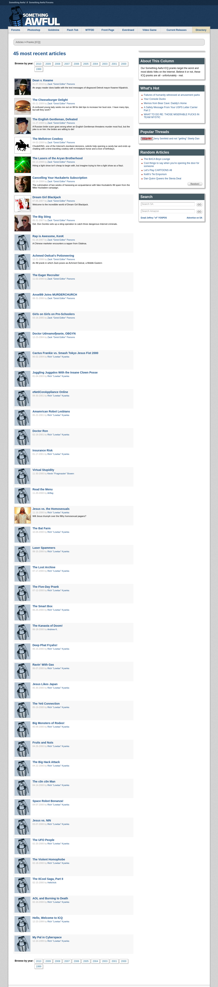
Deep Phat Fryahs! (45, 645)
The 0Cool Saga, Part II (48, 878)
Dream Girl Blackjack (47, 197)
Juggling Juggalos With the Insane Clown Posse (65, 372)
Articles (20, 42)
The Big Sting (42, 216)
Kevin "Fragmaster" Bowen (61, 473)
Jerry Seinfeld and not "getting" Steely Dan (177, 138)
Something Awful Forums (41, 2)
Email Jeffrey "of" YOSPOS (154, 218)
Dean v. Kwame (43, 80)
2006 (76, 63)
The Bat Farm (42, 528)
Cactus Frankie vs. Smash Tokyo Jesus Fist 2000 (65, 353)
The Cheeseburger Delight (50, 99)
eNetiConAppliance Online (50, 392)
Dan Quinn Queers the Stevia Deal (162, 178)
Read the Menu (43, 489)
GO (199, 204)
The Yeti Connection (46, 703)
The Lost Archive (44, 567)
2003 (104, 63)
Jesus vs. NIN (42, 820)
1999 (38, 69)
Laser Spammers (44, 547)
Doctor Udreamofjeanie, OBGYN (54, 333)
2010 (38, 63)
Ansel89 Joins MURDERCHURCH (55, 294)
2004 (95, 63)
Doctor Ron (40, 431)
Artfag (50, 493)
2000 (124, 63)
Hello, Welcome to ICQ (48, 917)
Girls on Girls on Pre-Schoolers (54, 314)
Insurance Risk (43, 450)
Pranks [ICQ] (33, 42)
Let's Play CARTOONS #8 (158, 170)
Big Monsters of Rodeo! (49, 723)
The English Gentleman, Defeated (55, 119)
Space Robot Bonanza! (48, 801)
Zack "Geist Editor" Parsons (61, 84)
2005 (86, 63)
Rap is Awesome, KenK (48, 236)
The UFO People (43, 840)
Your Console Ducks (155, 99)
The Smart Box (43, 606)
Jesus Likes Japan (45, 684)
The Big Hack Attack (46, 762)
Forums (15, 30)
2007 (67, 63)
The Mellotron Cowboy (48, 138)
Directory (201, 30)
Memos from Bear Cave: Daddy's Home (165, 103)
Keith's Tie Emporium (155, 174)
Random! (194, 184)
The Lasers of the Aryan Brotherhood (58, 158)
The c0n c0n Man (44, 781)
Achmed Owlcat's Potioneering (53, 255)
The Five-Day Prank (46, 586)
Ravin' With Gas (43, 664)
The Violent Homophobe (49, 859)
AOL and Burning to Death (50, 898)
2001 (114, 63)
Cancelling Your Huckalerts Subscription (60, 177)
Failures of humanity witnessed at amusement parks (172, 95)
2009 (48, 63)
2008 (57, 63)
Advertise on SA (194, 218)
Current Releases (177, 30)
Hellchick (52, 882)
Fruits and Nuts (43, 742)
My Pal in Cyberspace (47, 937)
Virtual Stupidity (43, 469)
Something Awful (17, 2)
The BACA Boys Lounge (157, 159)
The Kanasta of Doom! (48, 625)
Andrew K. (52, 629)
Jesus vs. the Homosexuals (51, 508)
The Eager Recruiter (46, 275)
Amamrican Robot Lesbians (51, 411)
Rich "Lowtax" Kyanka (58, 356)
